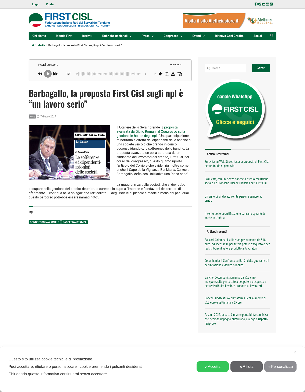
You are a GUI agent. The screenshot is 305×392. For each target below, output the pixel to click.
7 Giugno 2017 (46, 116)
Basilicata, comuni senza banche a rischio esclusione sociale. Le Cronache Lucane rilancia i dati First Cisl (236, 181)
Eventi (197, 36)
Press (146, 36)
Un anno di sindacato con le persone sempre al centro (233, 198)
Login (35, 4)
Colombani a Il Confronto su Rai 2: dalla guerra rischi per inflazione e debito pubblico (237, 262)
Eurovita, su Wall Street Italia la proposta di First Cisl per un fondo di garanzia (237, 163)
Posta (50, 4)
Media (41, 45)
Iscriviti (87, 36)
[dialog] (152, 369)
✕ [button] (295, 352)
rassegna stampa (75, 222)
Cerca (261, 68)
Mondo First (64, 36)
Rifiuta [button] (247, 366)
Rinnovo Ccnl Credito (229, 36)
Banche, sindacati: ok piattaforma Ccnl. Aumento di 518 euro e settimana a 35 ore (235, 300)
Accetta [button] (212, 366)
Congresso (171, 36)
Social (258, 36)
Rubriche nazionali (115, 36)
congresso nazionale (44, 222)
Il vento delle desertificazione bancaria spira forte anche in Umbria (235, 215)
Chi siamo (39, 36)
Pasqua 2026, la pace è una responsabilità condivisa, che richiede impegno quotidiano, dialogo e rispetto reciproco (236, 318)
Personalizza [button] (280, 366)
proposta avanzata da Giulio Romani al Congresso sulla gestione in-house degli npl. (150, 131)
